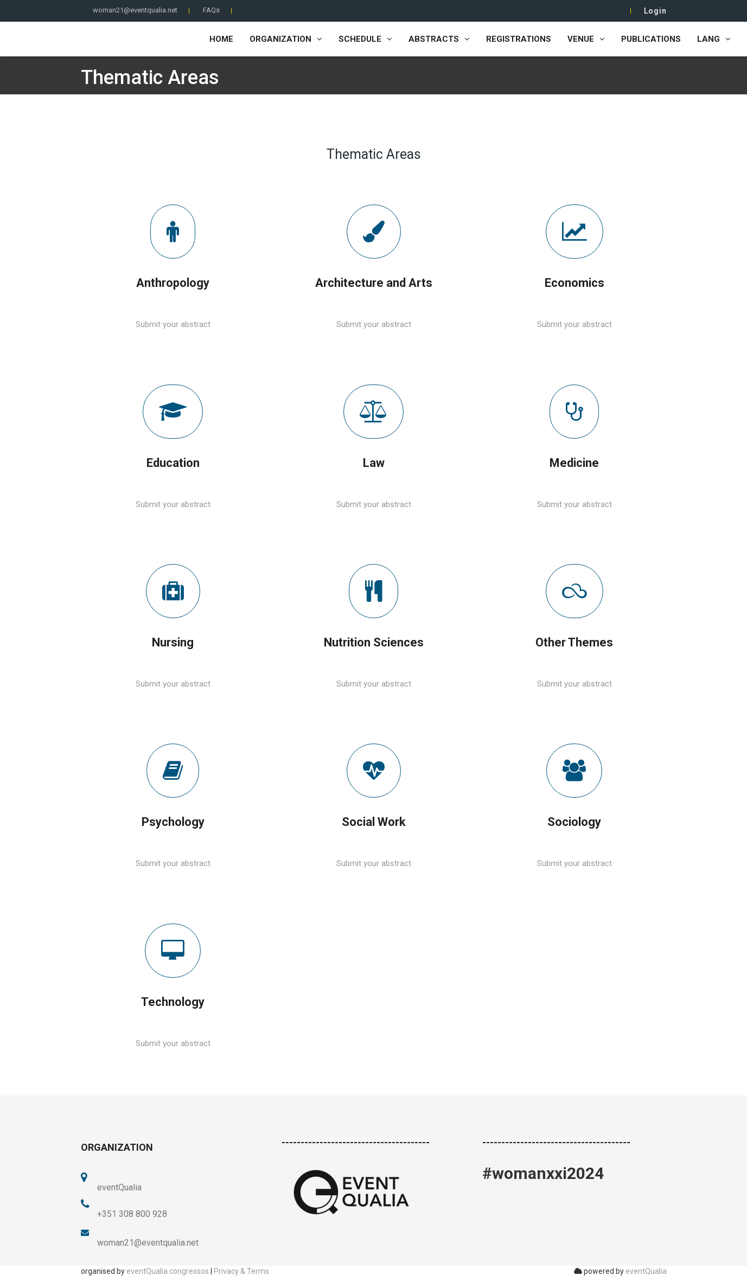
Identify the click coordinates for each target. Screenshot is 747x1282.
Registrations (518, 39)
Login (655, 11)
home (221, 39)
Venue (586, 39)
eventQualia (646, 1271)
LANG (714, 39)
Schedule (365, 39)
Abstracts (439, 39)
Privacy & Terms (241, 1271)
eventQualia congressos (167, 1271)
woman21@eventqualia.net (135, 10)
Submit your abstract (173, 324)
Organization (286, 39)
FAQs (211, 10)
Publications (651, 39)
